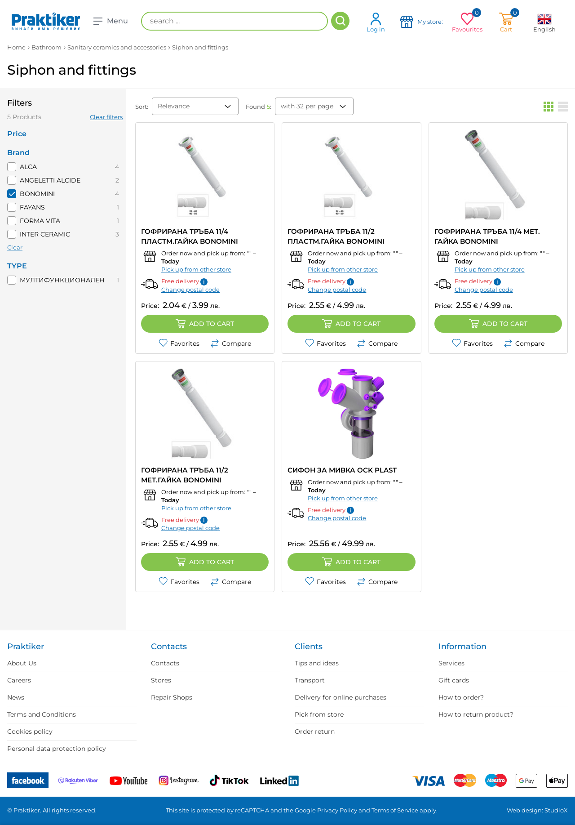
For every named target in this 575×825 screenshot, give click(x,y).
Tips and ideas (317, 663)
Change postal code (190, 289)
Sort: (141, 106)
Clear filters (106, 116)
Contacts (165, 663)
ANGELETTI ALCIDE (50, 180)
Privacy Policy (337, 810)
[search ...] (234, 21)
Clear (14, 247)
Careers (19, 680)
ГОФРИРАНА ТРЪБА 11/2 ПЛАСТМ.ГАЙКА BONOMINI (336, 236)
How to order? (461, 697)
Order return (315, 731)
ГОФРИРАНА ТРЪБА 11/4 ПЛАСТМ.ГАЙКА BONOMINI (189, 236)
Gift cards (453, 680)
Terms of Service (395, 810)
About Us (21, 663)
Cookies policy (30, 731)
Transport (310, 680)
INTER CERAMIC (45, 234)
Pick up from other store (196, 269)
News (15, 697)
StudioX (556, 810)
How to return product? (475, 714)
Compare (230, 343)
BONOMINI (37, 194)
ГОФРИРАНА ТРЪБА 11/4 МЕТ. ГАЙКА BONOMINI (487, 236)
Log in (376, 22)
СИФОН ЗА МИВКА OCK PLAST (342, 470)
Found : (258, 106)
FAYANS (32, 207)
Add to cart (205, 324)
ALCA (28, 167)
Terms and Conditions (41, 714)
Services (451, 663)
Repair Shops (171, 697)
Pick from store (319, 714)
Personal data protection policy (56, 749)
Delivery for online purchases (340, 697)
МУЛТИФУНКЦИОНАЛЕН (62, 280)
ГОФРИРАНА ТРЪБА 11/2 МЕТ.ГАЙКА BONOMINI (184, 475)
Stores (161, 680)
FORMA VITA (40, 221)
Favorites (179, 343)
